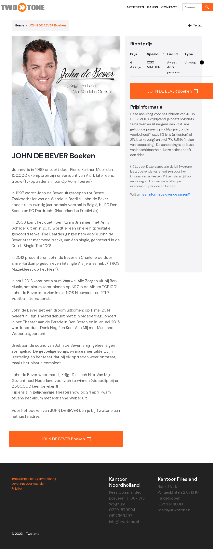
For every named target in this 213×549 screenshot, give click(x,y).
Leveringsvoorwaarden (28, 483)
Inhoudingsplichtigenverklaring (34, 479)
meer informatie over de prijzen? (164, 194)
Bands (152, 7)
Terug (194, 25)
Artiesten (135, 7)
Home (19, 25)
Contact (169, 7)
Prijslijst (17, 488)
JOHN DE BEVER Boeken (66, 439)
